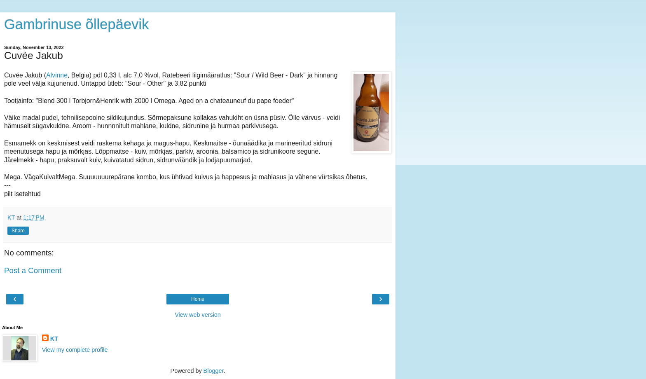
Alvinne (57, 75)
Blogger (214, 370)
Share (18, 231)
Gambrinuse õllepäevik (76, 24)
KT (54, 338)
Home (197, 299)
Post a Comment (32, 270)
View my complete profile (75, 349)
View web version (198, 314)
